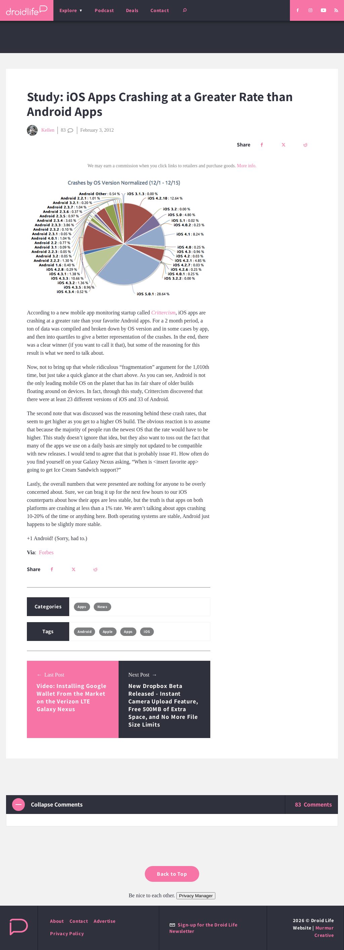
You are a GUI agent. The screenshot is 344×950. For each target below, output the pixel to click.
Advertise (105, 921)
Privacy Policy (67, 933)
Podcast (104, 10)
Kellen (40, 130)
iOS (147, 631)
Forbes (46, 552)
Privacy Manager (196, 895)
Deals (132, 10)
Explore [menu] (68, 10)
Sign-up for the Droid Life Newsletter (203, 927)
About (57, 921)
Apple (108, 631)
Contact (159, 10)
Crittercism (163, 312)
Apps (82, 606)
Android (84, 631)
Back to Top (172, 873)
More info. (246, 165)
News (102, 606)
